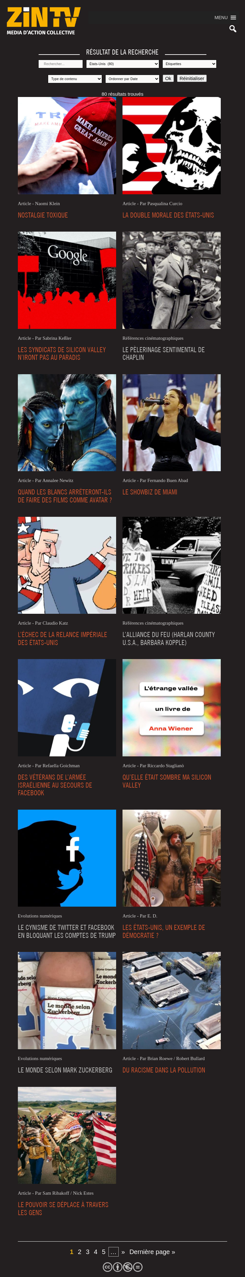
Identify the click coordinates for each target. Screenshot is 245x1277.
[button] (221, 17)
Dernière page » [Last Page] (152, 1251)
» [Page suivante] (123, 1251)
